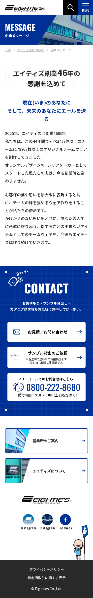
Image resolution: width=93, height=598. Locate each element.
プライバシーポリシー (46, 569)
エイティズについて (30, 50)
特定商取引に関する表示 (47, 577)
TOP (8, 50)
